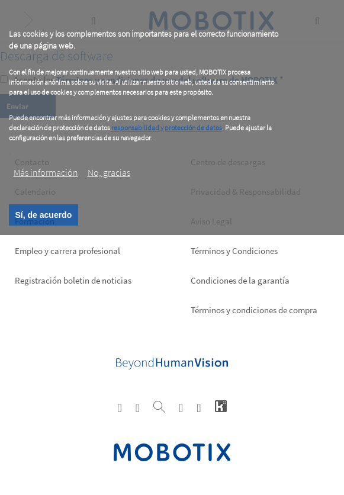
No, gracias (109, 172)
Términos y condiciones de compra (254, 310)
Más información (46, 172)
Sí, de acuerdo (43, 215)
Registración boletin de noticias (73, 280)
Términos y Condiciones (234, 250)
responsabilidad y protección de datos (166, 127)
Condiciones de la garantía (240, 280)
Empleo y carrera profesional (67, 250)
